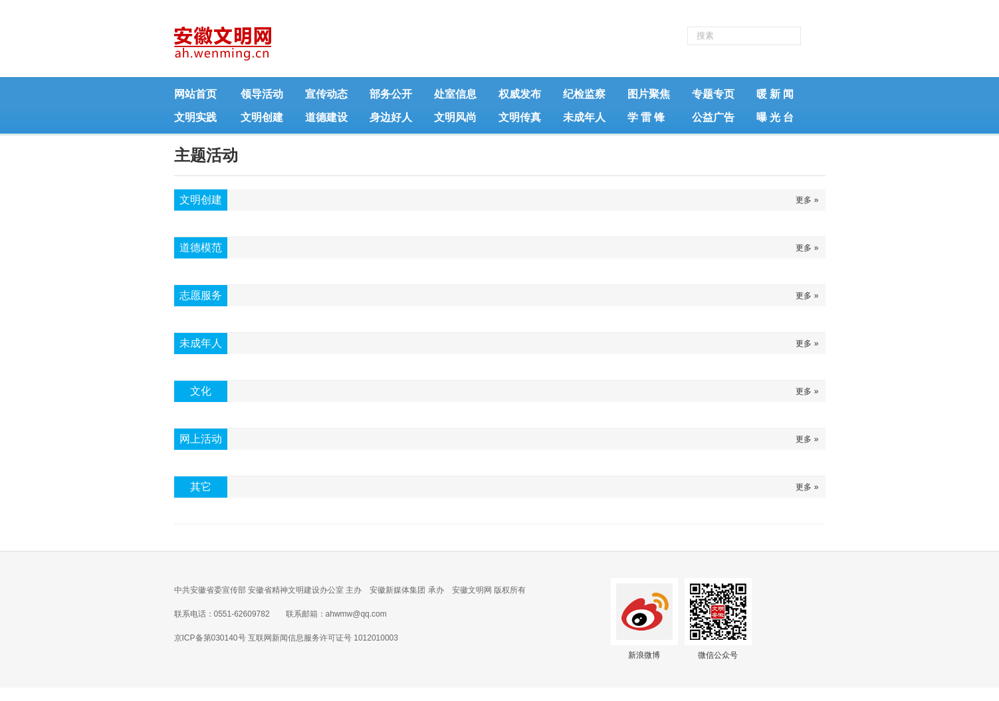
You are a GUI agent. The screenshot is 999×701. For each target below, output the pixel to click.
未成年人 (584, 117)
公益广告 (713, 117)
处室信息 (455, 94)
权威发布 (520, 94)
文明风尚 (455, 117)
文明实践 (195, 117)
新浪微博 (644, 655)
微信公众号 (718, 655)
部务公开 (391, 94)
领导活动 (262, 94)
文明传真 (520, 117)
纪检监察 (584, 94)
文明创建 (262, 117)
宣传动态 (326, 94)
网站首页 (195, 94)
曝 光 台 (775, 117)
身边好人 (391, 117)
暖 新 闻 (775, 94)
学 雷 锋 (646, 117)
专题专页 (713, 94)
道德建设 (326, 117)
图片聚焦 (648, 94)
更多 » (807, 200)
